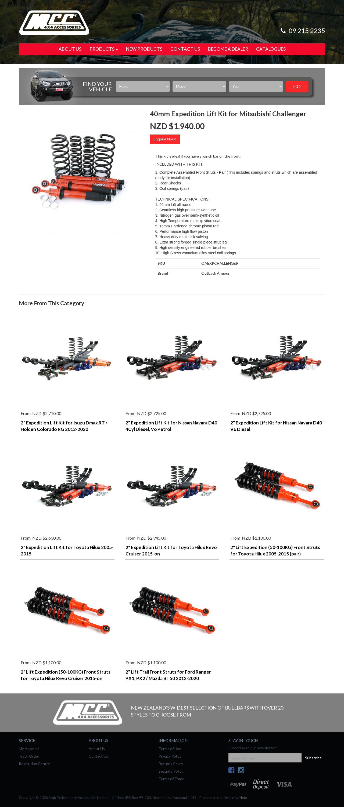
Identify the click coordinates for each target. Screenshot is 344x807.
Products (103, 49)
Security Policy (171, 771)
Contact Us (185, 49)
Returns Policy (171, 763)
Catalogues (271, 49)
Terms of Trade (171, 778)
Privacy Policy (170, 756)
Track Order (29, 756)
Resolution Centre (34, 763)
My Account (29, 748)
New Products (144, 49)
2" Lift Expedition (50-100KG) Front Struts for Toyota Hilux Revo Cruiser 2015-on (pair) (65, 678)
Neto (243, 797)
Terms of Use (170, 748)
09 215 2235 (302, 30)
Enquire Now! (164, 139)
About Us (70, 49)
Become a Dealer (228, 49)
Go (296, 86)
